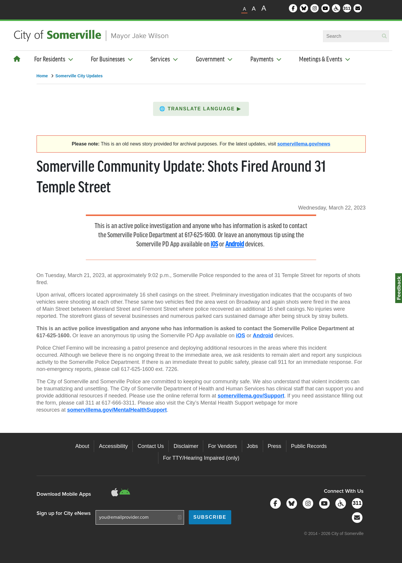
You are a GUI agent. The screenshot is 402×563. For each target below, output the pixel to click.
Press (274, 446)
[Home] (17, 59)
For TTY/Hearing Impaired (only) (201, 458)
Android (234, 244)
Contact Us (150, 446)
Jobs (252, 446)
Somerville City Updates (79, 75)
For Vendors (222, 446)
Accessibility (113, 446)
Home (42, 75)
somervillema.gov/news (303, 143)
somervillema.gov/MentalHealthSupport (117, 410)
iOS (214, 244)
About (82, 446)
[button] (201, 109)
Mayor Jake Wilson (140, 35)
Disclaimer (185, 446)
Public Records (309, 446)
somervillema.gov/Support (251, 396)
